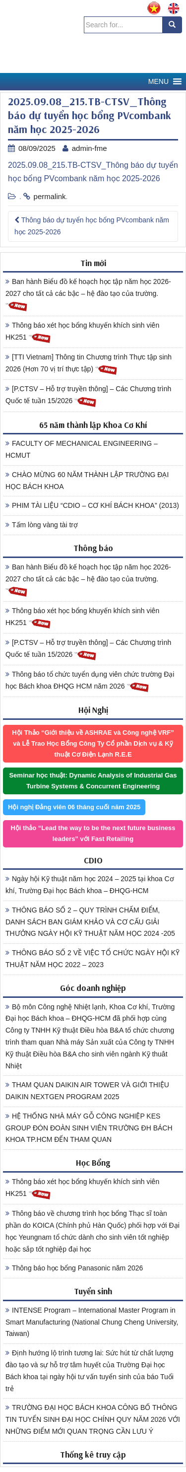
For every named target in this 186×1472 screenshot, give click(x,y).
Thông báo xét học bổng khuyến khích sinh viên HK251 (82, 332)
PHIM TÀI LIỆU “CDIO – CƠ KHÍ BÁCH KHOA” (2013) (92, 505)
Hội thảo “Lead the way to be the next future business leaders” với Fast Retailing (92, 833)
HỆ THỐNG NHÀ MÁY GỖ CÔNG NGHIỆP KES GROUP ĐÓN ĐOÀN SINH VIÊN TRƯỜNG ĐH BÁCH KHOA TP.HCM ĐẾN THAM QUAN (89, 1128)
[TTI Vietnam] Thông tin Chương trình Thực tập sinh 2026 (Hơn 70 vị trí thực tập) (88, 364)
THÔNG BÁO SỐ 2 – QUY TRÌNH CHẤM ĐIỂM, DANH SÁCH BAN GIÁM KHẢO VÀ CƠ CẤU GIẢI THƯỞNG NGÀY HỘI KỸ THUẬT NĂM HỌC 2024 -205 (90, 922)
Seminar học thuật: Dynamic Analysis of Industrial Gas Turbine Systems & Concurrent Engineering (93, 780)
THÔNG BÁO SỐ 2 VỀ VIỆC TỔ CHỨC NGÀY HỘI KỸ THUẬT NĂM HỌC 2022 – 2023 (92, 959)
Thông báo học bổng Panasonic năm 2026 (74, 1268)
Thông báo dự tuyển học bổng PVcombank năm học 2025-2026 (91, 226)
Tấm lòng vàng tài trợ (41, 525)
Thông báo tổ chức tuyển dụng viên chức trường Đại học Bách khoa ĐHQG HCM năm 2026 (89, 681)
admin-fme (89, 148)
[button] (158, 81)
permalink (50, 196)
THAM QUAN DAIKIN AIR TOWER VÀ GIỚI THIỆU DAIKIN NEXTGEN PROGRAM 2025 (87, 1091)
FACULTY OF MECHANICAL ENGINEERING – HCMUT (81, 449)
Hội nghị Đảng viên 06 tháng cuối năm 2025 (74, 807)
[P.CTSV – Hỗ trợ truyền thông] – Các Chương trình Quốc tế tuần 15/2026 (88, 396)
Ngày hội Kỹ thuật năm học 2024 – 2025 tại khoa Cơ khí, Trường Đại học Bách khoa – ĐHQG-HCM (89, 885)
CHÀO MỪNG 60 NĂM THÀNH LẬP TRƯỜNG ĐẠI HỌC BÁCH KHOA (87, 481)
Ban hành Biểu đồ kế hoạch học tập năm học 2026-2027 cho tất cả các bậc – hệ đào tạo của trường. (88, 295)
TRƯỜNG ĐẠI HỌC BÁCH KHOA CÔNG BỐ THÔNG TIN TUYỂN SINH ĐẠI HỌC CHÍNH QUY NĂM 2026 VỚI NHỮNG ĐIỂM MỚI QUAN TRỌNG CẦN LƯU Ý (92, 1419)
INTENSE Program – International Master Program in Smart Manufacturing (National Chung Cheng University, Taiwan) (91, 1322)
